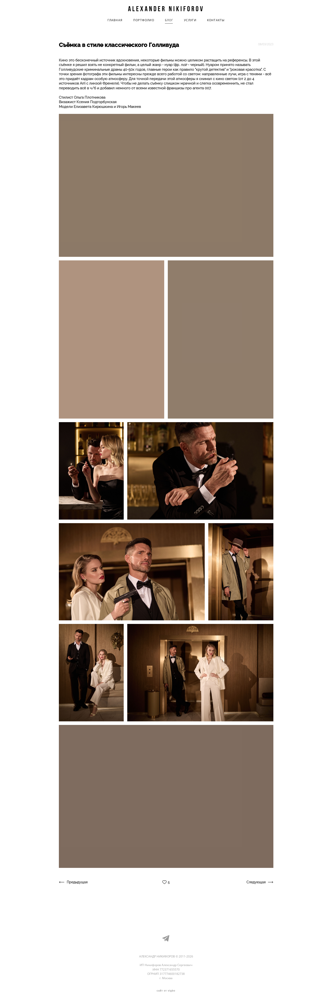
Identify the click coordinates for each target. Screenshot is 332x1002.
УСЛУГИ (190, 20)
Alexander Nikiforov (166, 8)
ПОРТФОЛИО (143, 20)
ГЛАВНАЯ (115, 20)
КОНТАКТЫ (216, 20)
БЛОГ (169, 20)
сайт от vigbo (166, 991)
